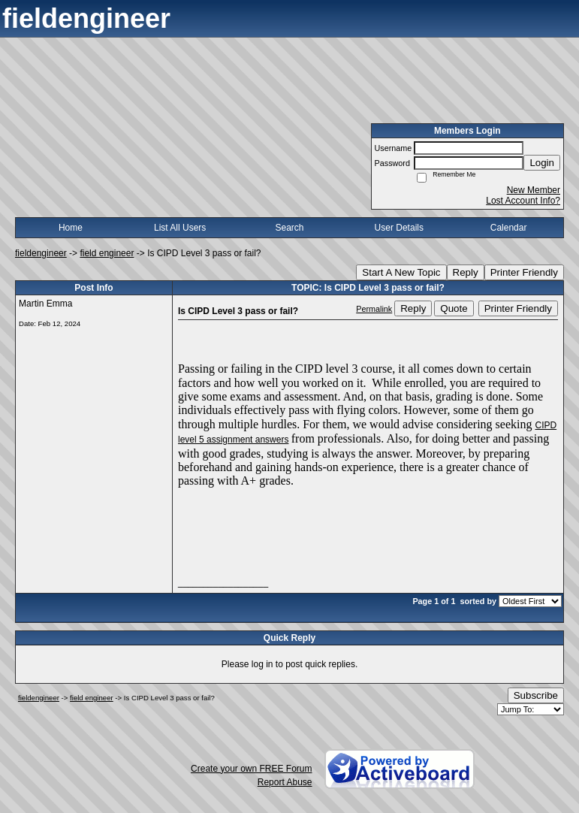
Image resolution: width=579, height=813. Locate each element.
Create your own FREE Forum (251, 768)
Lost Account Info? (523, 200)
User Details (399, 227)
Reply (465, 272)
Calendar (508, 227)
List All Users (180, 227)
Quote (453, 308)
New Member (533, 190)
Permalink (374, 308)
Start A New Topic (401, 272)
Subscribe (536, 695)
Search (289, 227)
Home (71, 227)
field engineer (107, 253)
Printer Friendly (524, 272)
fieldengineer (41, 253)
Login (541, 162)
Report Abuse (285, 782)
